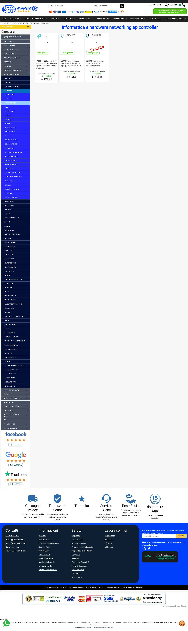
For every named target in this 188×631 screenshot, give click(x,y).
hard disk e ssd (10, 82)
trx (5, 420)
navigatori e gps (10, 374)
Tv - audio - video (155, 19)
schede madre (9, 230)
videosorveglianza (10, 428)
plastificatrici (10, 386)
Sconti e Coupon (78, 570)
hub (6, 107)
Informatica (15, 19)
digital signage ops (11, 345)
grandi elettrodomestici (12, 70)
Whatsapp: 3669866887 (15, 540)
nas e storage (10, 132)
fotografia (8, 62)
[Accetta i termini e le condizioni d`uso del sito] (143, 542)
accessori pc (9, 271)
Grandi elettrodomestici (35, 19)
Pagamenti (76, 536)
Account (170, 5)
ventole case (9, 251)
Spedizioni (76, 558)
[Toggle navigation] (182, 5)
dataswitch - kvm (11, 349)
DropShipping (110, 536)
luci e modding (10, 333)
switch (7, 119)
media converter (11, 160)
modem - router (10, 296)
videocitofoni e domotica (14, 316)
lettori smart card (11, 370)
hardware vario (10, 382)
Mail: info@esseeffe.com (15, 543)
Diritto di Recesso (46, 558)
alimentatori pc (10, 246)
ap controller (10, 103)
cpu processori (10, 242)
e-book (7, 328)
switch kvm (9, 181)
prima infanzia (9, 402)
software (8, 209)
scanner (8, 222)
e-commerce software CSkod (174, 606)
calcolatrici (9, 255)
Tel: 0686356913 (12, 536)
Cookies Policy (44, 547)
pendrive (8, 312)
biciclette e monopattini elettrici (12, 36)
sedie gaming (9, 287)
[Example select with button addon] (106, 6)
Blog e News (77, 577)
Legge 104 (76, 555)
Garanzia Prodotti (45, 540)
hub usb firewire (10, 324)
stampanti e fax (9, 411)
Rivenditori (109, 540)
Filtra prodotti (7, 27)
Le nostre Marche (45, 566)
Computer (54, 19)
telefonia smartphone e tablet (12, 415)
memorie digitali (10, 267)
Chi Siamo (42, 536)
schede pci (8, 353)
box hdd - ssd (9, 259)
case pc (7, 226)
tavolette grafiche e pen (13, 304)
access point (9, 111)
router (7, 115)
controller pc (10, 378)
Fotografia (69, 19)
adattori (8, 361)
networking (9, 90)
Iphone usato (102, 19)
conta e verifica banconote (14, 365)
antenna (8, 99)
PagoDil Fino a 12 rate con (82, 551)
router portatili (11, 140)
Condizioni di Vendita (47, 562)
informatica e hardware (12, 74)
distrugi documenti (11, 337)
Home (4, 19)
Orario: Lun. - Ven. (12, 547)
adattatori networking (13, 177)
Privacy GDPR (44, 551)
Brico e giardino (137, 19)
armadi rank (9, 95)
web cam (8, 238)
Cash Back (76, 573)
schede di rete (10, 127)
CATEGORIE (156, 5)
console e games (9, 54)
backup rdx (9, 168)
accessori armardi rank (13, 152)
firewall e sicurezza (12, 173)
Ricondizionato (119, 19)
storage (8, 185)
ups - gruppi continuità (13, 86)
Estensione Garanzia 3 (80, 562)
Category (7, 23)
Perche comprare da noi (48, 570)
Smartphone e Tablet (176, 19)
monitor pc (9, 78)
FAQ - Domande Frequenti (49, 543)
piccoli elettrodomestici (12, 398)
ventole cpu (9, 283)
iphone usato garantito (12, 390)
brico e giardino (9, 41)
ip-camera (8, 193)
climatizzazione (9, 45)
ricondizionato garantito (13, 406)
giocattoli (7, 66)
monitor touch (10, 300)
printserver (9, 148)
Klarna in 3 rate (77, 540)
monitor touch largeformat (15, 341)
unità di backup (10, 357)
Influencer (108, 543)
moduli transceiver (12, 189)
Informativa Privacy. (165, 542)
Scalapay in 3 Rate (79, 543)
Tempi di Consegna (79, 566)
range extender (11, 164)
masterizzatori (10, 263)
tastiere (8, 214)
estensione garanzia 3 (11, 58)
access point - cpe (11, 156)
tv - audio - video (9, 424)
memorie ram (9, 205)
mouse (7, 320)
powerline (9, 123)
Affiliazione (109, 547)
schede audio (9, 308)
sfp (6, 136)
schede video (9, 201)
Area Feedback (44, 555)
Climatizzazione (85, 19)
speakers (8, 275)
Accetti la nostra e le (163, 543)
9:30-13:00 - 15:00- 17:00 (15, 551)
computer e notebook (11, 49)
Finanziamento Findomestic (82, 547)
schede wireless (11, 144)
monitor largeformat (12, 234)
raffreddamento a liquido (14, 279)
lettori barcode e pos (12, 218)
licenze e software (12, 197)
